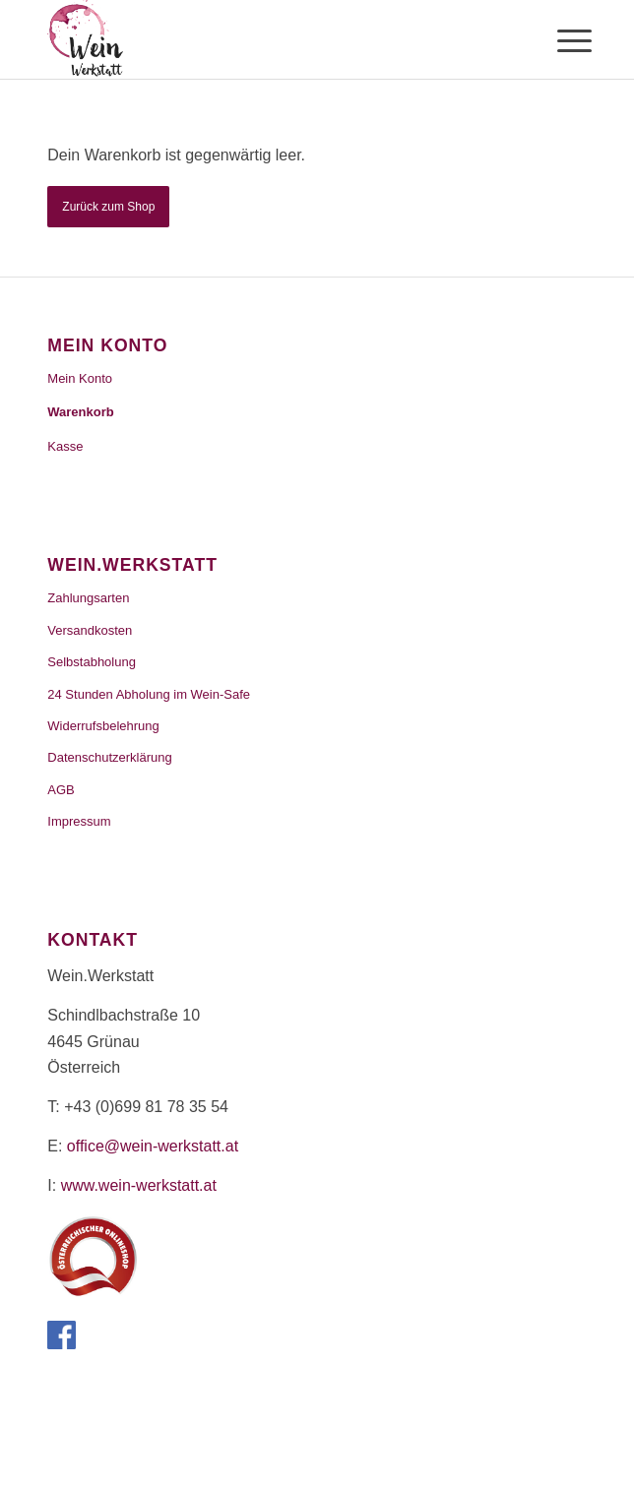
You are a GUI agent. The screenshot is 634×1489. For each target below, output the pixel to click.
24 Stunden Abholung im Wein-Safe (148, 694)
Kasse (65, 446)
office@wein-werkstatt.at (152, 1146)
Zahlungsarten (88, 597)
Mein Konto (79, 378)
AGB (60, 789)
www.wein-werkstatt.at (139, 1185)
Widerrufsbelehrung (102, 725)
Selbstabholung (91, 661)
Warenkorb (80, 411)
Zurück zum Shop (108, 207)
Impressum (78, 821)
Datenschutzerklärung (109, 757)
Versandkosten (89, 630)
